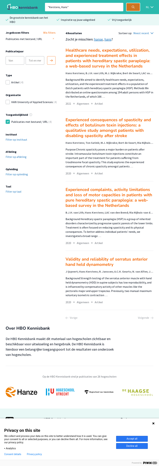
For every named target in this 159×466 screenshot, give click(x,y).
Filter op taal (13, 191)
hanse (98, 39)
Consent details (12, 454)
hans (107, 39)
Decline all (132, 446)
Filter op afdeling (16, 156)
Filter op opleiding (17, 174)
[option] (79, 392)
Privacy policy (34, 454)
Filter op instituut (16, 139)
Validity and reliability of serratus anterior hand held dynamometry (107, 261)
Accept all (131, 438)
